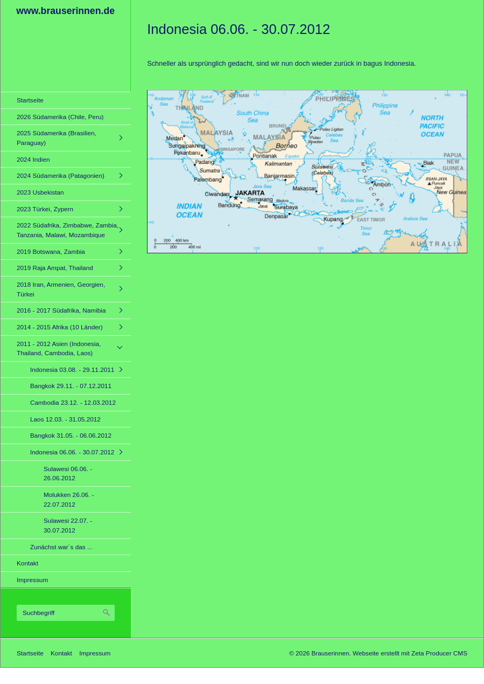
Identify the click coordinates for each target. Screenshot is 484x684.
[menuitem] (68, 100)
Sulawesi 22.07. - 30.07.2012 (68, 525)
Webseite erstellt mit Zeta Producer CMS (410, 653)
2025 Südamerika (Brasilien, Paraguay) (56, 137)
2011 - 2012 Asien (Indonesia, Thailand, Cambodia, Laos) (59, 348)
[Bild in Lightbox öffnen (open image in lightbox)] (307, 171)
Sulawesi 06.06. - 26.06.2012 (68, 473)
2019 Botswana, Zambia (51, 251)
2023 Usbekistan (40, 192)
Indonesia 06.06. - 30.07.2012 (72, 451)
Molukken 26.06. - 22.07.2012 (69, 499)
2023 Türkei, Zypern (45, 208)
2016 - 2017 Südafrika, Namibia (61, 310)
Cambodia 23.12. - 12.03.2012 (73, 402)
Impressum (32, 579)
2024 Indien (33, 159)
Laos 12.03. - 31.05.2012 (65, 419)
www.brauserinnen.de (65, 10)
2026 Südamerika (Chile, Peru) (60, 116)
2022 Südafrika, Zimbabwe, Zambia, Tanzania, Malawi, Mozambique (67, 230)
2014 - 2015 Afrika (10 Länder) (60, 326)
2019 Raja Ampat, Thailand (55, 267)
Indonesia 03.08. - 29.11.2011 (72, 369)
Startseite (30, 99)
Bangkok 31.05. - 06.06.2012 (70, 435)
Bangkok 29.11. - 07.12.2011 (70, 385)
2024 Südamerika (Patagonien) (60, 175)
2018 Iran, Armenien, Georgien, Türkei (61, 289)
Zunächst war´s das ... (61, 546)
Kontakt (27, 562)
